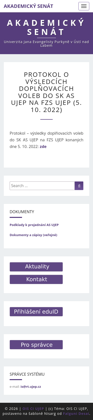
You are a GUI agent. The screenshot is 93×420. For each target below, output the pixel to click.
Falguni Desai (76, 413)
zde (43, 146)
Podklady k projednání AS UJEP (34, 225)
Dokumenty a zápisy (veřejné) (33, 235)
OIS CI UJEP (33, 408)
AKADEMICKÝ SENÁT (28, 6)
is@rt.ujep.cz (31, 386)
